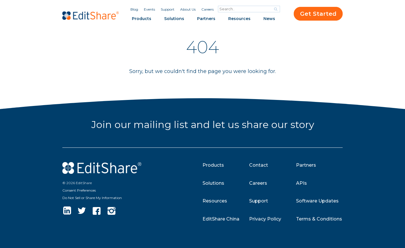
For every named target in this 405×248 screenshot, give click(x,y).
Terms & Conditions (319, 219)
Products (141, 18)
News (269, 18)
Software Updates (317, 201)
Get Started (318, 13)
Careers (207, 9)
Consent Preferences (79, 190)
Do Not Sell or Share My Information (92, 198)
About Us (188, 9)
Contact (258, 165)
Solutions (174, 18)
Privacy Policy (265, 219)
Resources (239, 18)
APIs (301, 183)
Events (149, 9)
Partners (206, 18)
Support (167, 9)
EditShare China (220, 219)
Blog (134, 9)
